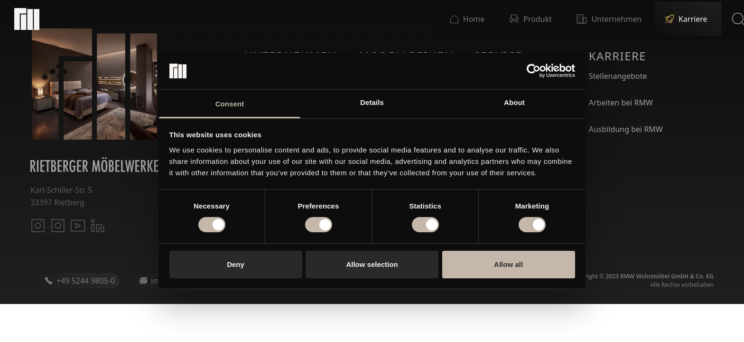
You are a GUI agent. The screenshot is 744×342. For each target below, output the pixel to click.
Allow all (508, 264)
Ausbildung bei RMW (626, 129)
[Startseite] (26, 19)
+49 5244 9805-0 (80, 281)
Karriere (617, 56)
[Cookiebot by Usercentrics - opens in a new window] (533, 71)
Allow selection (372, 264)
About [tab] (514, 102)
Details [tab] (372, 102)
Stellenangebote (618, 76)
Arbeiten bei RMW (621, 102)
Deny (235, 264)
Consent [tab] (229, 104)
